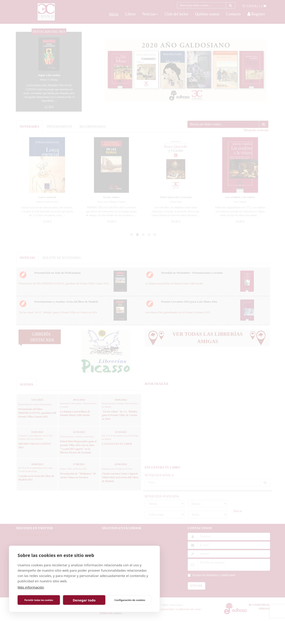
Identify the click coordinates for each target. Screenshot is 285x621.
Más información (31, 587)
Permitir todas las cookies (38, 600)
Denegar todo (84, 600)
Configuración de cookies (129, 600)
